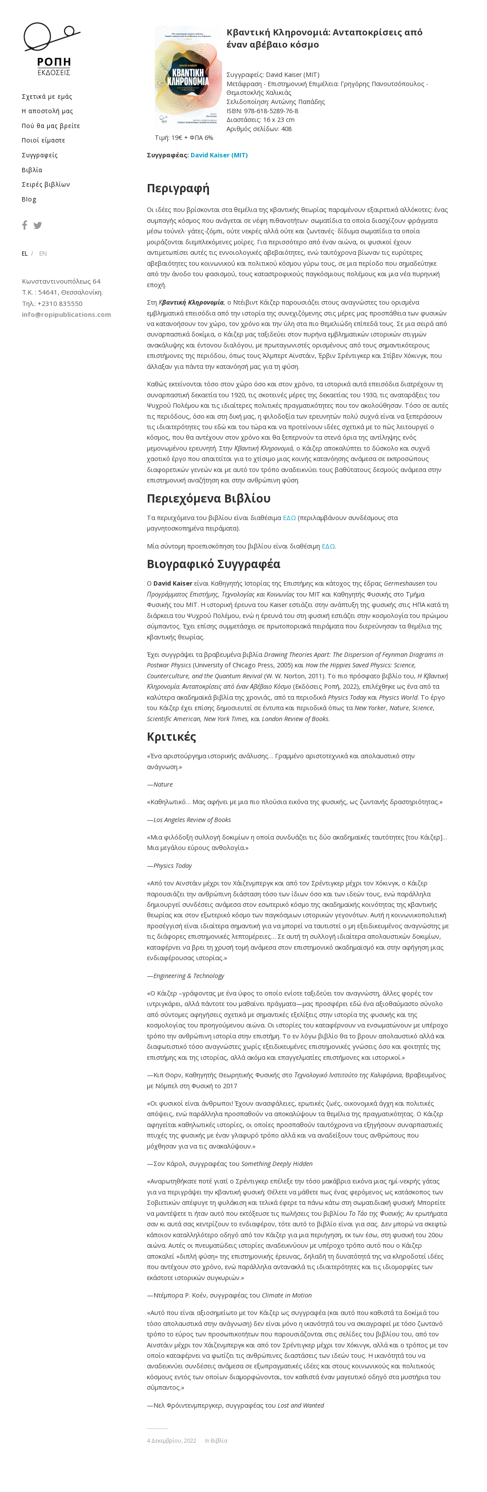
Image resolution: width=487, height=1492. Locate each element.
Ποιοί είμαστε (44, 140)
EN (43, 253)
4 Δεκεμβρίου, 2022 (171, 1440)
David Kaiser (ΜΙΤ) (219, 155)
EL (25, 253)
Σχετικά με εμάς (47, 96)
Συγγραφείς (40, 155)
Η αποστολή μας (47, 111)
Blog (29, 198)
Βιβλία (32, 169)
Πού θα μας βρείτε (51, 125)
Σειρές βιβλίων (46, 184)
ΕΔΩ (289, 518)
